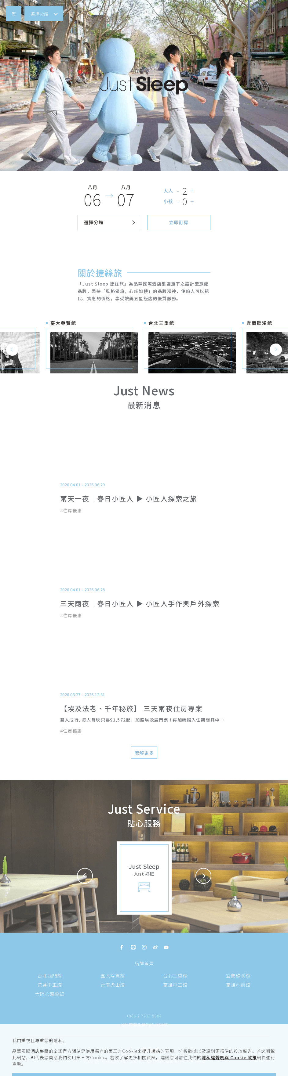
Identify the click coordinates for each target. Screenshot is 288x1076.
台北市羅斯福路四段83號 (144, 1024)
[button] (13, 13)
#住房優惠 (71, 510)
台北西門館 (50, 975)
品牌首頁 (144, 963)
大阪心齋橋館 (49, 994)
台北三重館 (175, 975)
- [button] (178, 190)
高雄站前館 (238, 984)
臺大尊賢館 (112, 975)
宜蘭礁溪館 (238, 975)
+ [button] (192, 190)
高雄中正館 (175, 984)
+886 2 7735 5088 (144, 1016)
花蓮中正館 (50, 984)
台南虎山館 (112, 984)
